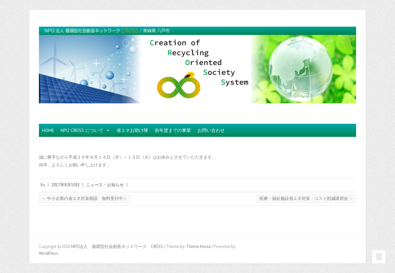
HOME (48, 130)
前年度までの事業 (173, 130)
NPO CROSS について (85, 130)
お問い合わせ (211, 130)
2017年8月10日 (65, 185)
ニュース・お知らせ (105, 185)
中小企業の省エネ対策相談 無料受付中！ (84, 198)
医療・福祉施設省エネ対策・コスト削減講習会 (306, 198)
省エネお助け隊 (132, 130)
